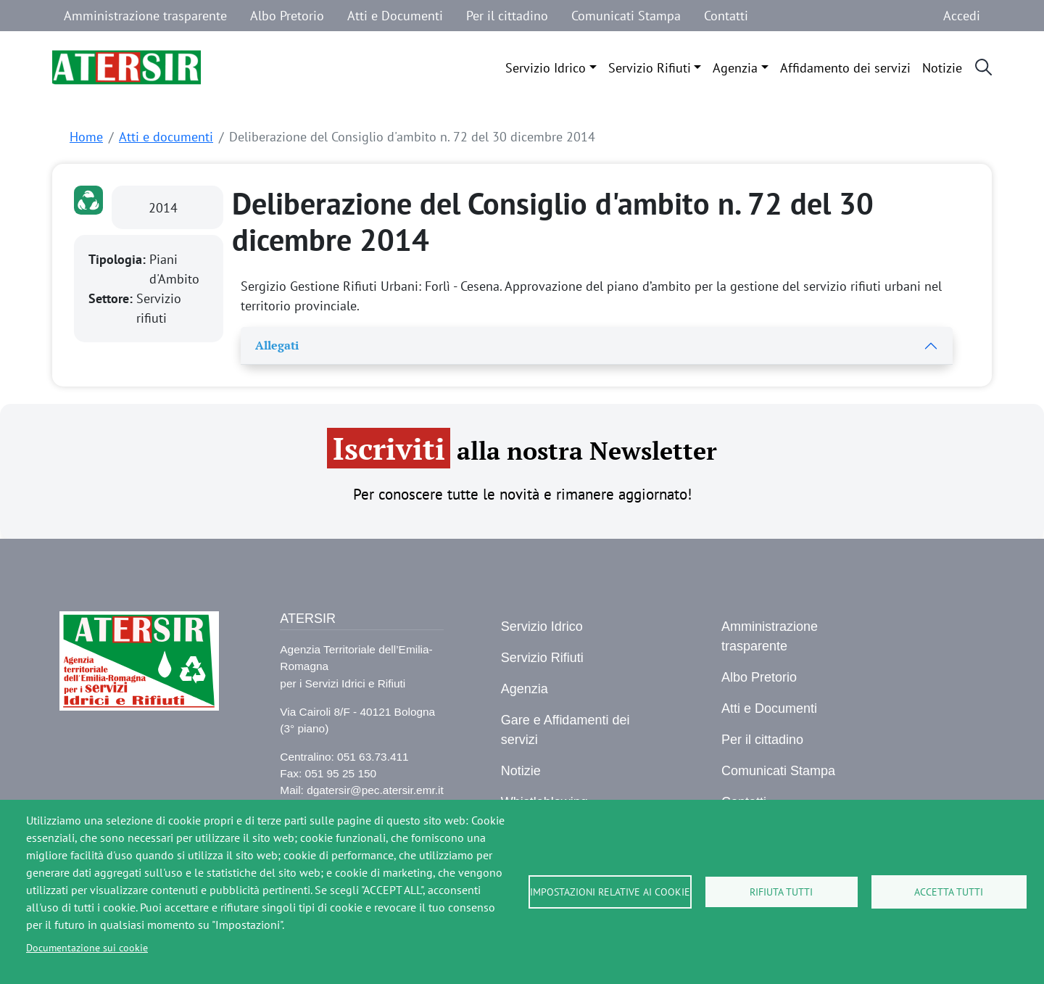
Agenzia (735, 67)
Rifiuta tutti (781, 891)
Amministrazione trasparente (145, 15)
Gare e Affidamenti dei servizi (565, 730)
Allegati (277, 345)
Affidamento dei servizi (845, 67)
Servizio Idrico (545, 67)
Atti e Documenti (395, 15)
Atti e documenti (166, 136)
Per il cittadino (507, 15)
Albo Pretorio (287, 15)
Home (86, 136)
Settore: (112, 298)
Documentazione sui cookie (87, 947)
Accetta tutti (948, 891)
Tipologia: (118, 259)
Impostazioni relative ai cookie (610, 891)
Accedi (961, 15)
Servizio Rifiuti (649, 67)
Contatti (726, 15)
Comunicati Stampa (626, 15)
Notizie (942, 67)
